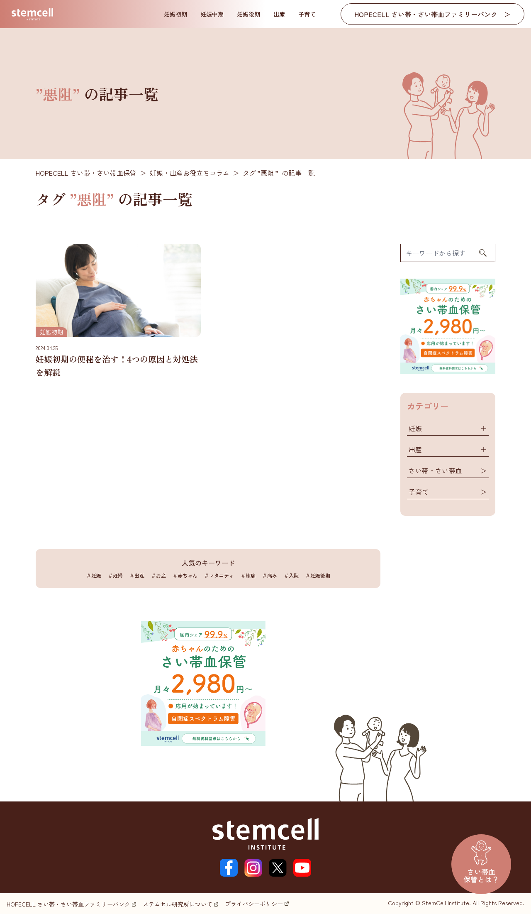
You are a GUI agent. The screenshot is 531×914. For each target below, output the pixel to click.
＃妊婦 (115, 575)
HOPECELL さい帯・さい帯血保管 (86, 173)
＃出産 (136, 575)
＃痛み (269, 575)
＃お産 (158, 575)
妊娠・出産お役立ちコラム (189, 173)
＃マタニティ (219, 575)
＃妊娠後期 (317, 575)
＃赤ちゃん (185, 575)
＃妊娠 (93, 575)
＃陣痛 (248, 575)
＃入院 (291, 575)
